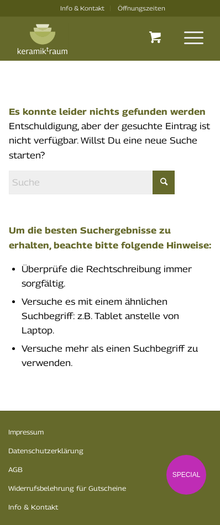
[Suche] (92, 182)
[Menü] (188, 37)
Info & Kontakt (82, 8)
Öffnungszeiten (141, 8)
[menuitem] (83, 8)
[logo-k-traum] (91, 39)
